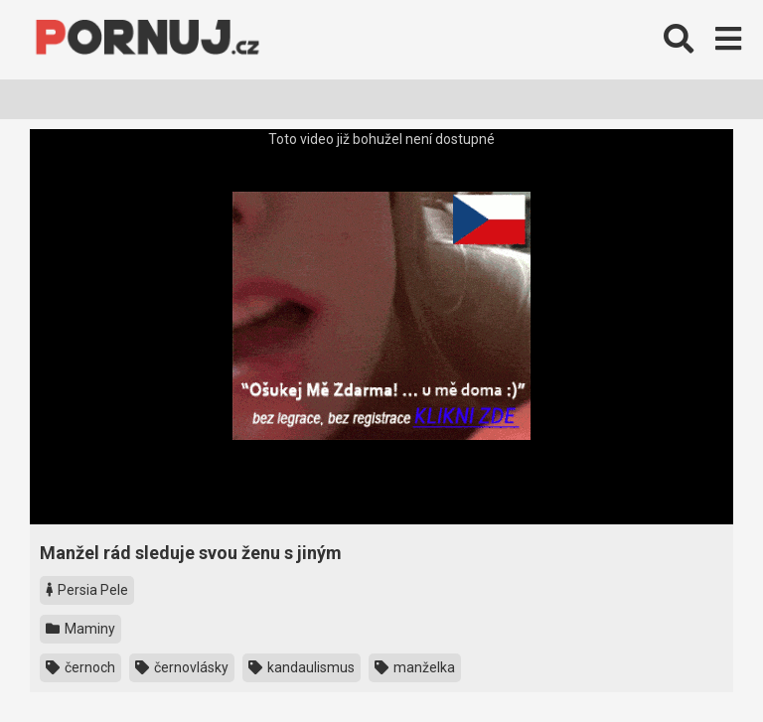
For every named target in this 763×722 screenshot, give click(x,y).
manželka (415, 667)
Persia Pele (87, 590)
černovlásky (182, 667)
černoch (80, 667)
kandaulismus (301, 667)
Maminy (80, 629)
